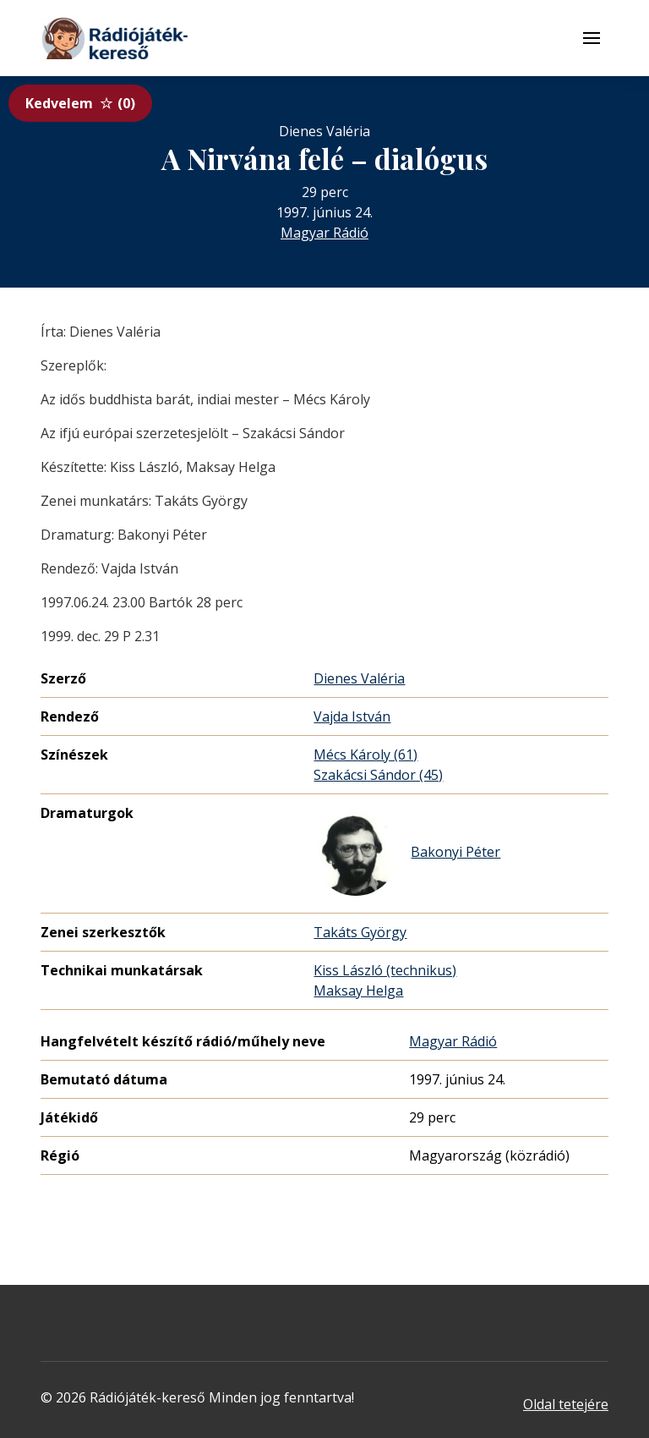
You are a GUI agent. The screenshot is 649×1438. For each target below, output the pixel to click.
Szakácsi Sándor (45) (378, 775)
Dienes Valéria (359, 678)
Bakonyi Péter (407, 853)
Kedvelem (80, 103)
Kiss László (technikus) (385, 970)
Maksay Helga (358, 990)
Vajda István (352, 716)
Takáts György (360, 932)
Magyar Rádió (324, 232)
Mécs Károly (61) (365, 754)
